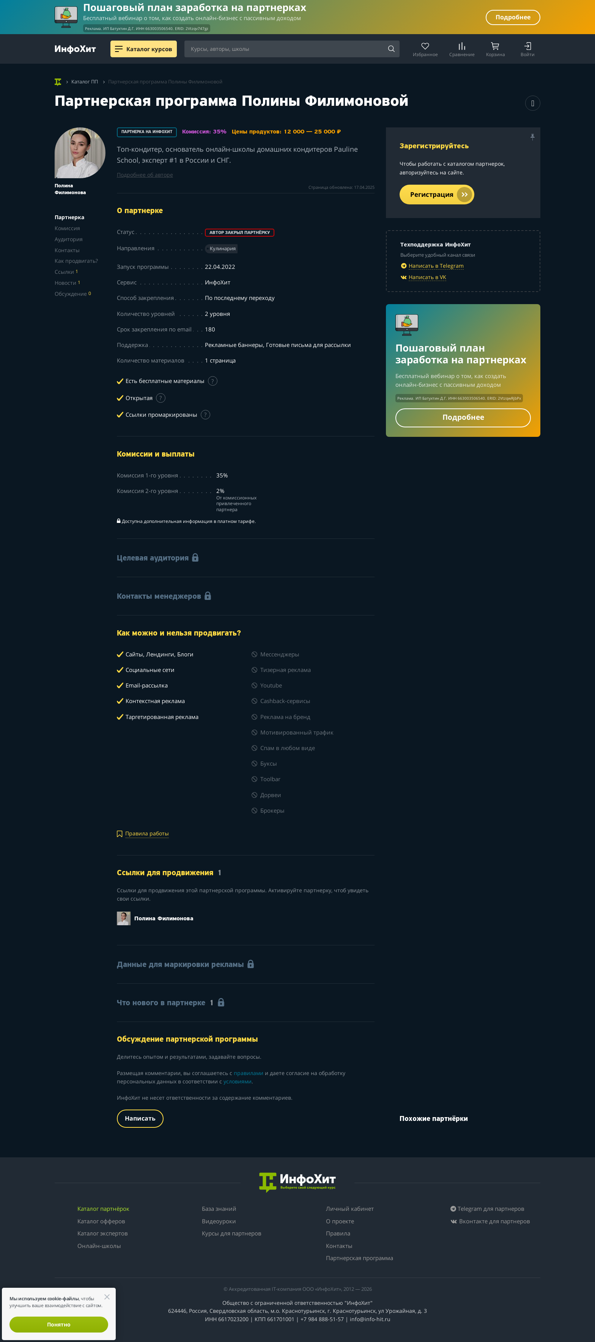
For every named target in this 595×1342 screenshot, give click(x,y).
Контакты (67, 250)
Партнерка (69, 217)
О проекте (340, 1221)
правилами (248, 1073)
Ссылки (66, 271)
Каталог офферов (101, 1221)
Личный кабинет (350, 1208)
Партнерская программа (359, 1258)
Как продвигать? (76, 260)
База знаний (219, 1208)
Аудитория (69, 239)
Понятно (59, 1324)
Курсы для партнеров (231, 1233)
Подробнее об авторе (145, 174)
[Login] (527, 49)
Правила (338, 1233)
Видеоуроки (219, 1221)
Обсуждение (73, 293)
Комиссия (67, 228)
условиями (238, 1081)
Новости (67, 282)
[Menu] (119, 49)
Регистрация (441, 194)
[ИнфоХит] (75, 49)
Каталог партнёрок (103, 1208)
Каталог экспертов (102, 1233)
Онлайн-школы (99, 1245)
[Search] (391, 49)
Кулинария (223, 248)
